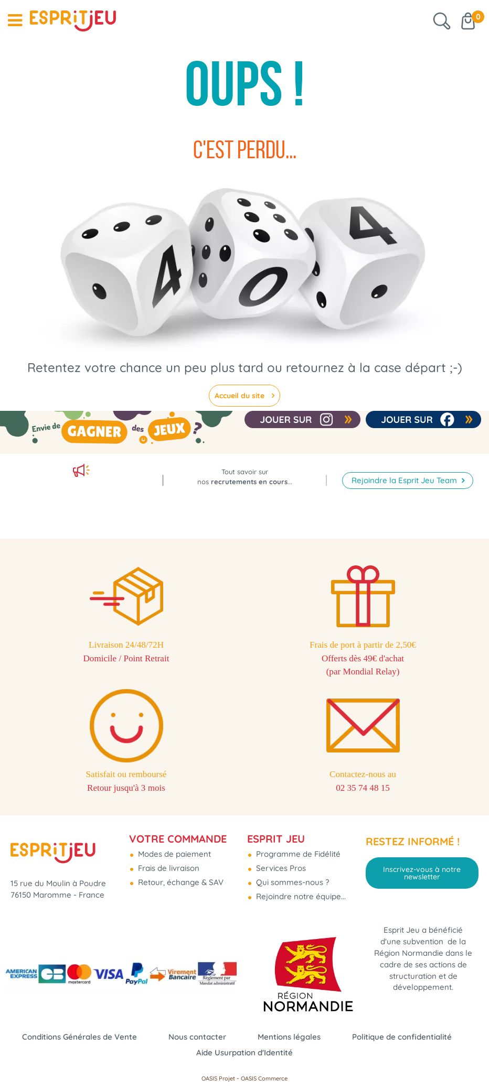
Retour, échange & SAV (180, 882)
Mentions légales (289, 1037)
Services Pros (280, 867)
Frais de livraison (167, 867)
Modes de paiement (173, 853)
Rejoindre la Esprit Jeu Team (405, 476)
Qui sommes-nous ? (291, 882)
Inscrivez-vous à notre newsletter (422, 872)
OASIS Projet (218, 1078)
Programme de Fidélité (297, 853)
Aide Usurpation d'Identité (244, 1052)
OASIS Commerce (264, 1078)
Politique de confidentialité (402, 1037)
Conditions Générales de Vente (79, 1037)
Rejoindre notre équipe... (300, 896)
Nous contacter (197, 1037)
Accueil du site (241, 395)
